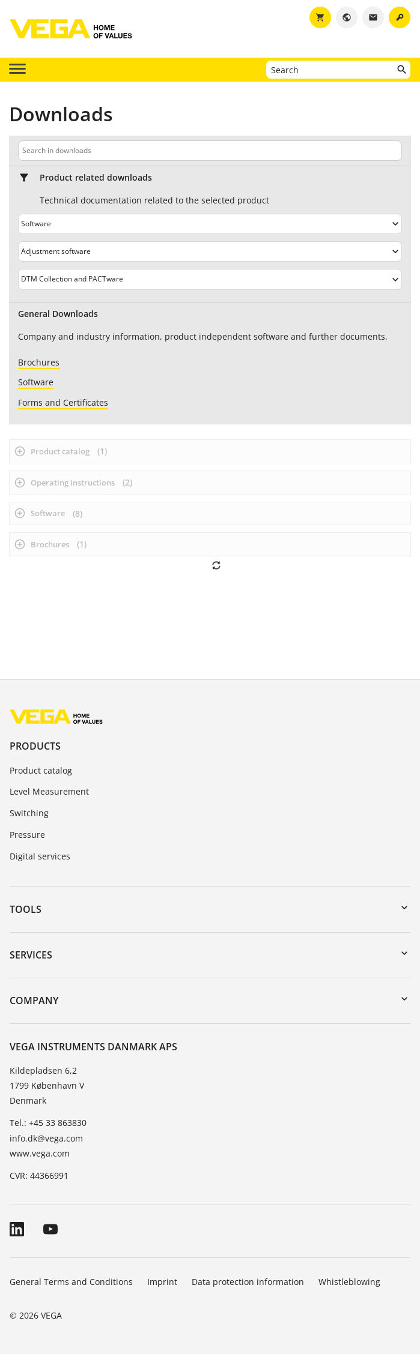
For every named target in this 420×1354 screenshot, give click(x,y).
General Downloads (58, 313)
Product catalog (41, 770)
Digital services (40, 856)
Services (31, 954)
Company (34, 1000)
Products (35, 746)
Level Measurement (49, 791)
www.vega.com (40, 1153)
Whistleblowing (349, 1281)
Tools (25, 909)
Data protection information (248, 1281)
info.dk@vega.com (46, 1138)
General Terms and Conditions (71, 1281)
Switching (29, 813)
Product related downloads (96, 177)
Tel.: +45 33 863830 (48, 1122)
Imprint (162, 1281)
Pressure (27, 834)
